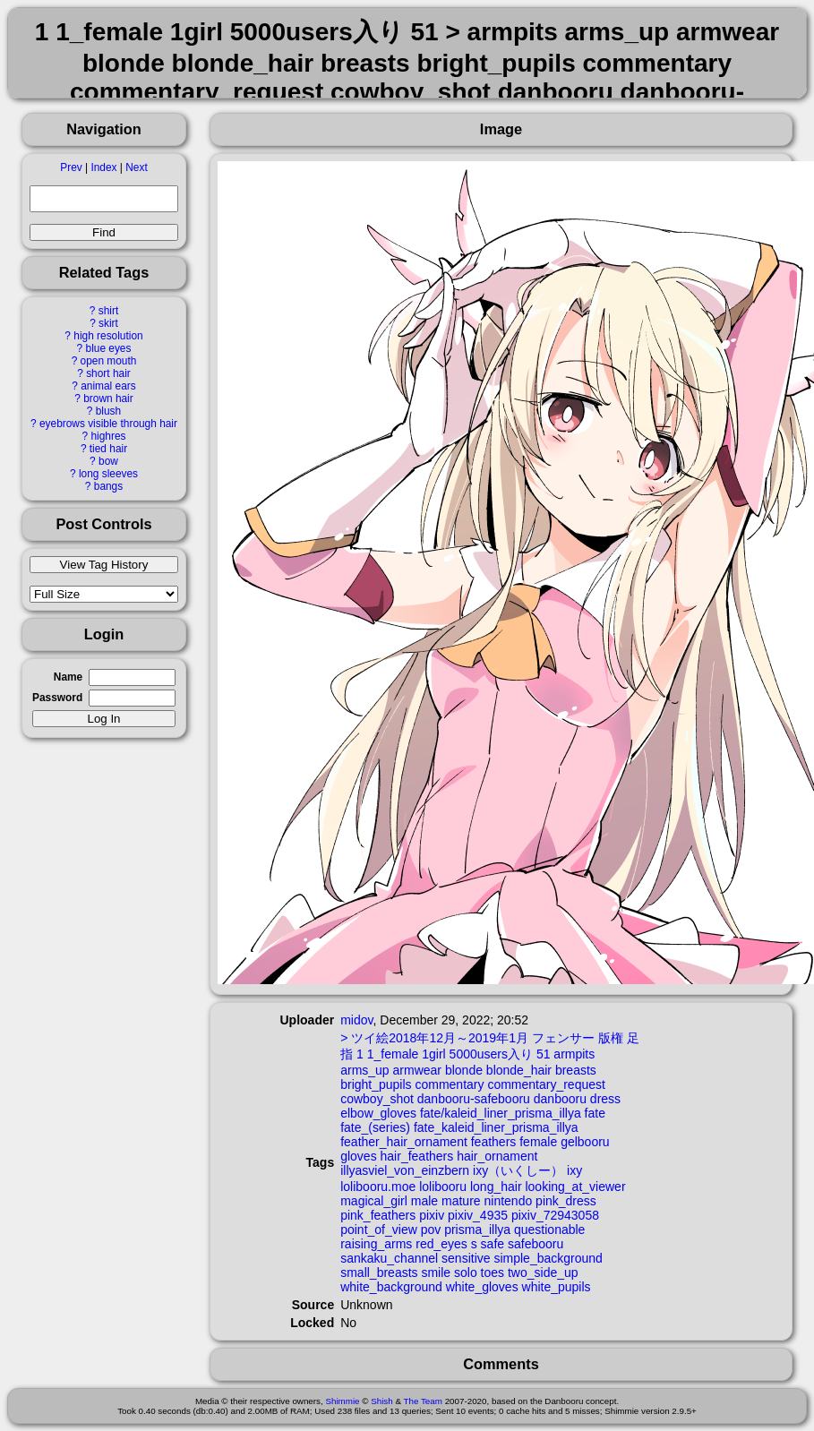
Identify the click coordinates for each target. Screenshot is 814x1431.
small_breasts (378, 1272)
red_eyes (441, 1244)
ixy (574, 1170)
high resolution (107, 336)
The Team (423, 1401)
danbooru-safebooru (473, 1099)
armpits (574, 1054)
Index (103, 167)
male (424, 1201)
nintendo (508, 1201)
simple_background (547, 1258)
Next (136, 167)
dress (605, 1099)
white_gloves (482, 1287)
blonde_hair (519, 1070)
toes (492, 1272)
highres (107, 436)
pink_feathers (378, 1215)
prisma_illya (477, 1229)
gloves (358, 1156)
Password (57, 697)
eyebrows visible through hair (108, 423)
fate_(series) (375, 1127)
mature (461, 1201)
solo (465, 1272)
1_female (393, 1054)
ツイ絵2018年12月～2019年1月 (439, 1038)
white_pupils (556, 1287)
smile (435, 1272)
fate (595, 1113)
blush (108, 411)
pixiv (431, 1215)
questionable (549, 1229)
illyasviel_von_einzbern (404, 1170)
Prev (70, 167)
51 (543, 1054)
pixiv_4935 (478, 1215)
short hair (108, 373)
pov (431, 1229)
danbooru (560, 1099)
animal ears (108, 386)
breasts (575, 1070)
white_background (391, 1287)
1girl (433, 1054)
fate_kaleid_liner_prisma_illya (496, 1127)
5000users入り (491, 1054)
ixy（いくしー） (518, 1170)
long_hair (496, 1186)
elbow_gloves (378, 1113)
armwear (417, 1070)
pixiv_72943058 (555, 1215)
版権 (610, 1038)
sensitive (465, 1258)
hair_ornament (497, 1156)
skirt (108, 323)
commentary (449, 1084)
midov (356, 1020)
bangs (108, 486)
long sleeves (108, 473)
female (538, 1142)
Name (68, 677)
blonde (464, 1070)
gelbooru (585, 1142)
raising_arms (376, 1244)
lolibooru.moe (378, 1186)
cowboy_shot (377, 1099)
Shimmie (342, 1401)
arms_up (364, 1070)
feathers (494, 1142)
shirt (108, 310)
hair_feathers (417, 1156)
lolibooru (443, 1186)
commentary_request (546, 1084)
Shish (382, 1401)
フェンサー (563, 1038)
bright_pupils (375, 1084)
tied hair (108, 448)
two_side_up (543, 1272)
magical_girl (373, 1201)
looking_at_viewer (575, 1186)
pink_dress (566, 1201)
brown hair (108, 398)
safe (492, 1244)
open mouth (109, 361)
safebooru (535, 1244)
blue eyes (109, 348)
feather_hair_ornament (403, 1142)
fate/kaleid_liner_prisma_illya (500, 1113)
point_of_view (378, 1229)
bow (108, 461)
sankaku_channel (389, 1258)
